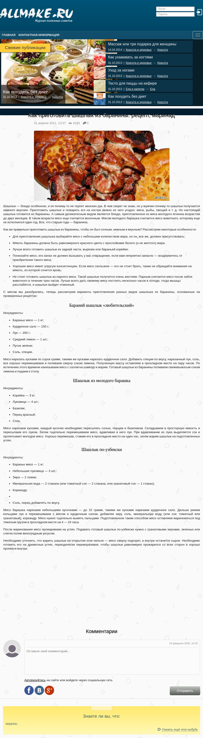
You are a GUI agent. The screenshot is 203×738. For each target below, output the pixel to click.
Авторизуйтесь (35, 680)
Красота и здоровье (34, 97)
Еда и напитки (135, 89)
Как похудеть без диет (25, 91)
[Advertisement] (101, 586)
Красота (57, 97)
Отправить (185, 691)
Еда (152, 89)
